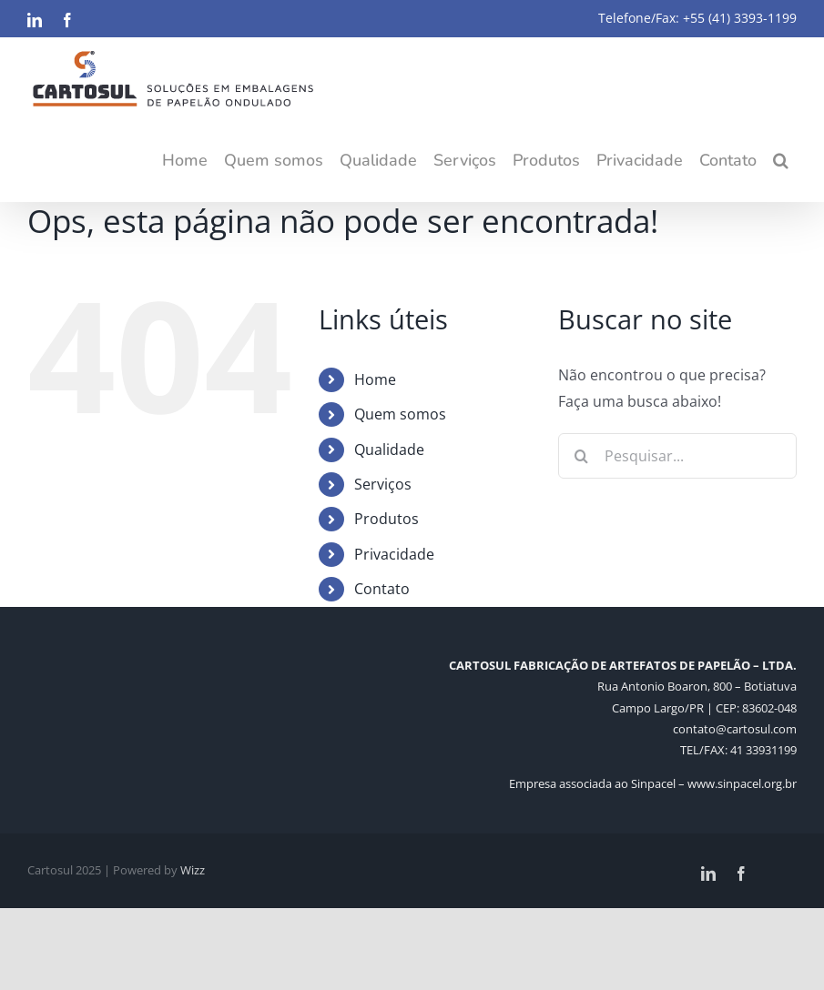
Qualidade (389, 449)
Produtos (386, 519)
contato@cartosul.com (735, 729)
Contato (382, 589)
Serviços (383, 484)
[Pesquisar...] (677, 456)
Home (375, 379)
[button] (781, 160)
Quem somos (400, 414)
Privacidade (394, 554)
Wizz (192, 870)
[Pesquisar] (581, 456)
